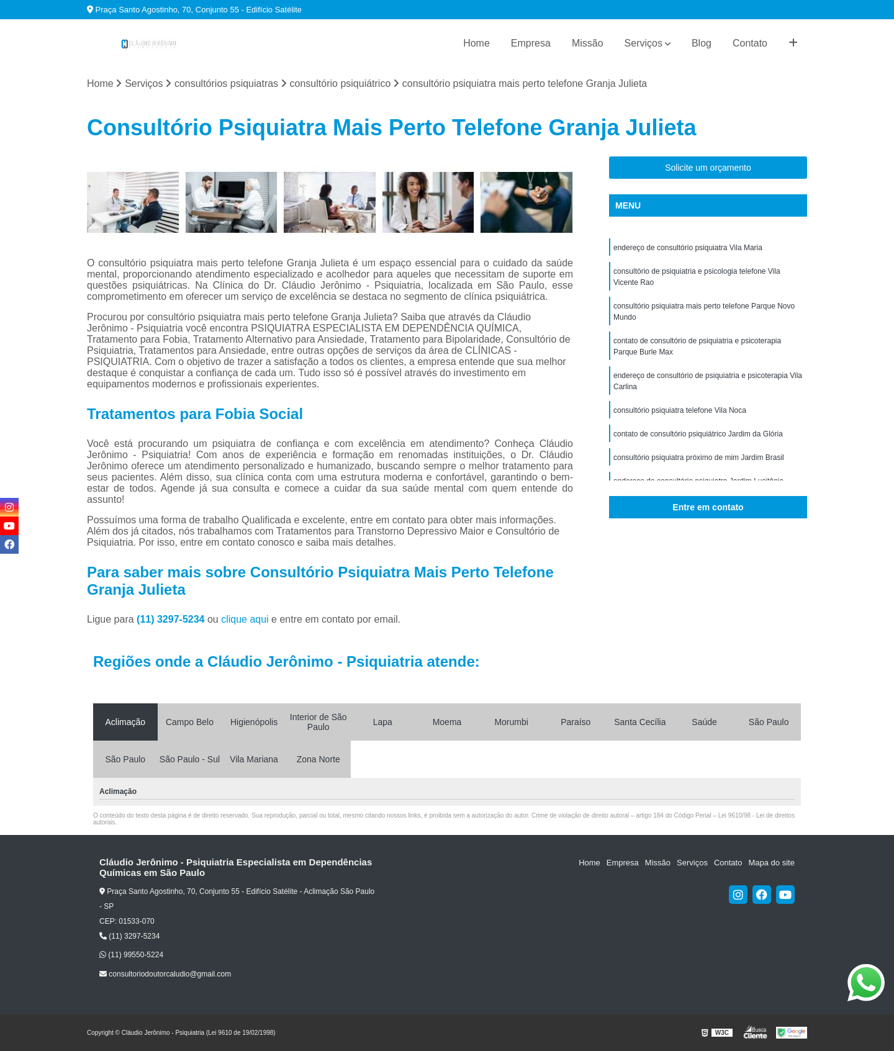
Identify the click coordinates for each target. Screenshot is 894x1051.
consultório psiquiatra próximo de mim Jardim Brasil (698, 457)
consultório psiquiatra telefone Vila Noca (679, 410)
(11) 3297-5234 (172, 619)
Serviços (643, 43)
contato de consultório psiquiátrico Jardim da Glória (698, 434)
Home (476, 43)
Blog (701, 43)
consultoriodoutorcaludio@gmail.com (165, 974)
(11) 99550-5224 (131, 954)
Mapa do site (771, 862)
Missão (587, 43)
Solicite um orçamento (708, 168)
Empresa (531, 43)
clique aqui (245, 619)
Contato (750, 43)
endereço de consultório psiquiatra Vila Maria (687, 247)
